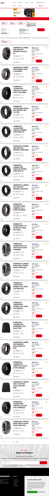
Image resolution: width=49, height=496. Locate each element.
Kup (39, 60)
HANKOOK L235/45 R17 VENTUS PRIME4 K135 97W (21, 187)
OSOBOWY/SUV (24, 30)
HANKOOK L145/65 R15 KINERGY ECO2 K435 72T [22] (20, 345)
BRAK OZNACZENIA (31, 23)
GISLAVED (4, 30)
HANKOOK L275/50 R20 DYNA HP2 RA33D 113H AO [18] (20, 109)
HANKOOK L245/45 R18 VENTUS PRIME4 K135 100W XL (20, 129)
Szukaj (41, 29)
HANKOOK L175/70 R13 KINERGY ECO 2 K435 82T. (20, 69)
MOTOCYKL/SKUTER (24, 33)
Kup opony (27, 2)
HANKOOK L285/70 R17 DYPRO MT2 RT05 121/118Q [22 (20, 305)
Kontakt (14, 5)
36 (13, 441)
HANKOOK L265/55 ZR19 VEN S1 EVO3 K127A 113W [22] (21, 265)
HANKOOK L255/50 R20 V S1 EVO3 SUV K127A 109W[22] (20, 246)
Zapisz (43, 462)
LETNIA (31, 24)
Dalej (17, 441)
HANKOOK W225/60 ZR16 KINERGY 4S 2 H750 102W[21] (19, 207)
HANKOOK (4, 33)
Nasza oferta (20, 2)
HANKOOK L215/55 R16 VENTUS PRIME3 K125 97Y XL (20, 50)
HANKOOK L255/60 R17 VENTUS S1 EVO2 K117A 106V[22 (20, 365)
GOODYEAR (4, 32)
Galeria (32, 2)
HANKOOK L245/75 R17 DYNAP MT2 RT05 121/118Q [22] (20, 285)
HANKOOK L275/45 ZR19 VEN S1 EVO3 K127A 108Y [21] (21, 423)
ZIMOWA (31, 26)
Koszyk (41, 5)
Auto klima (20, 5)
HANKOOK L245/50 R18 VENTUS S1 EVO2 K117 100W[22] (20, 404)
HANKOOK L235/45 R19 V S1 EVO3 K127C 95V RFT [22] (21, 385)
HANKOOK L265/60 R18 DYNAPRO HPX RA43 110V (19, 325)
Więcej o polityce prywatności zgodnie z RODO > (10, 466)
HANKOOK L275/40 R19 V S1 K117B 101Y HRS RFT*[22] (20, 227)
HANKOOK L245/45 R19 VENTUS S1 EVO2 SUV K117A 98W (20, 89)
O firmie (14, 2)
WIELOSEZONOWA (31, 25)
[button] (11, 13)
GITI (4, 31)
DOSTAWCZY (24, 31)
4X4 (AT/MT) (24, 32)
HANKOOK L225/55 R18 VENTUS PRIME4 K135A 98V (21, 148)
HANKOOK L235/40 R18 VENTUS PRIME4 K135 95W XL (20, 168)
